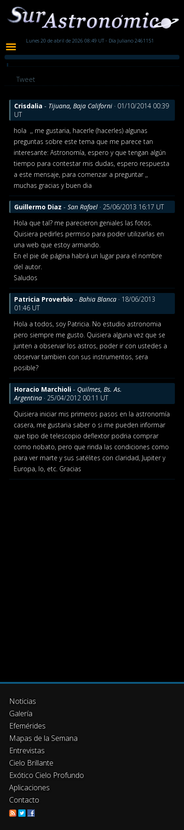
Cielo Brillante (31, 763)
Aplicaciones (29, 787)
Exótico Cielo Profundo (46, 775)
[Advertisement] (92, 576)
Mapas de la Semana (43, 738)
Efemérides (27, 726)
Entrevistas (27, 750)
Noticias (22, 701)
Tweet (25, 79)
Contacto (24, 800)
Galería (20, 713)
